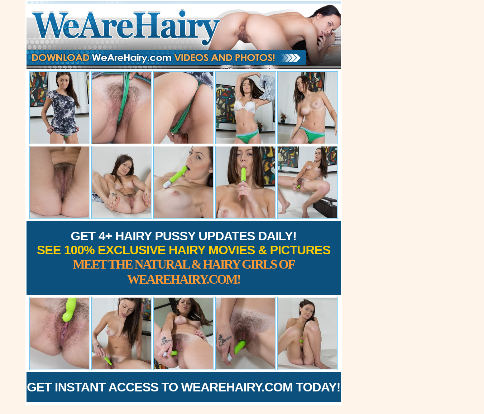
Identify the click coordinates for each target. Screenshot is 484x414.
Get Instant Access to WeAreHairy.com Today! (183, 387)
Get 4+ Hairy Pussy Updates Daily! (184, 258)
